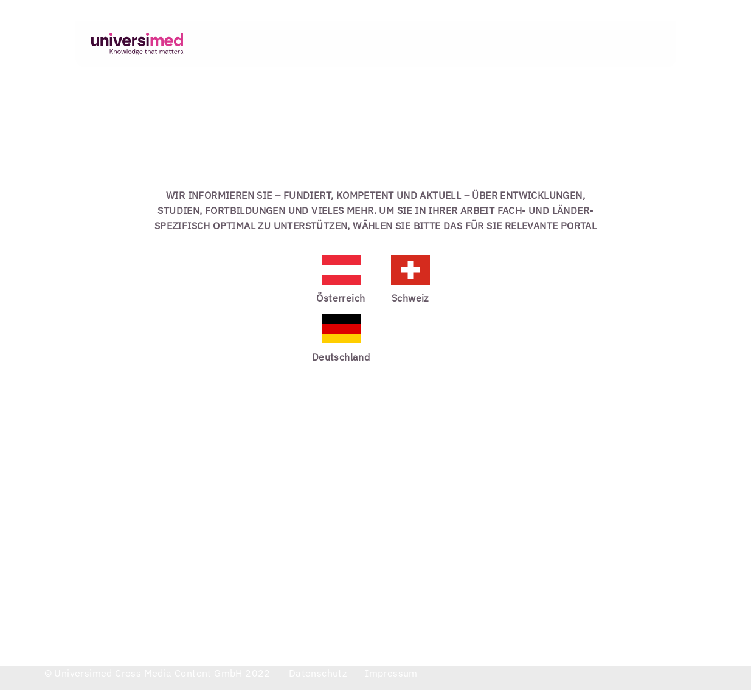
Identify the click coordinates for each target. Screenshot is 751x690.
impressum (391, 673)
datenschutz (318, 673)
